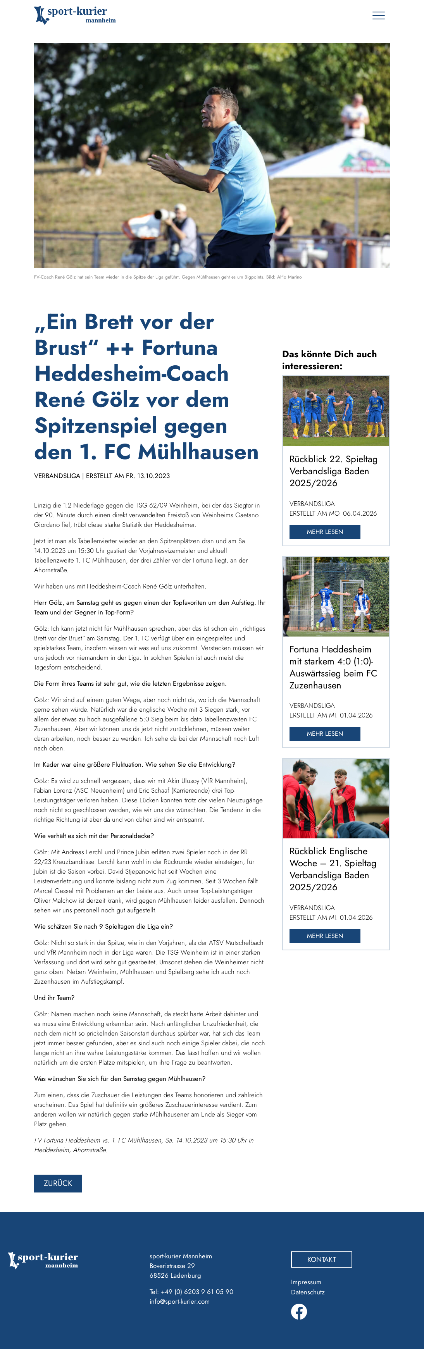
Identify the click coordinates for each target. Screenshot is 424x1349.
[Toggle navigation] (378, 15)
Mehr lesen (325, 531)
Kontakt (321, 1259)
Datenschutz (308, 1292)
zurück (58, 1183)
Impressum (306, 1282)
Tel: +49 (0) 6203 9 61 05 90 (191, 1291)
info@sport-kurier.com (180, 1301)
